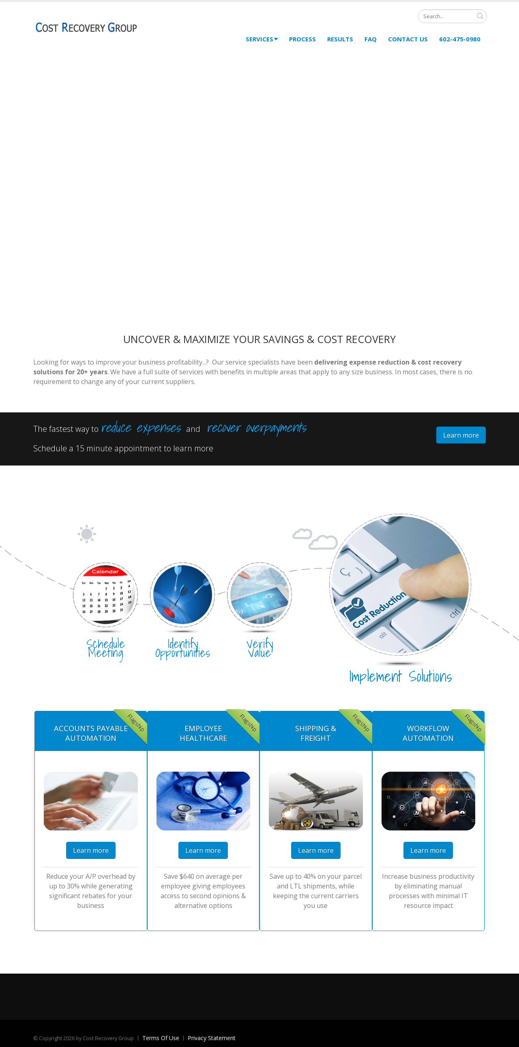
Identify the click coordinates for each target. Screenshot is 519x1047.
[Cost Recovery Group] (86, 27)
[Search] (452, 16)
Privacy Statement (212, 1038)
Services (262, 39)
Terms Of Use (160, 1038)
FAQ (371, 39)
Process (302, 39)
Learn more (461, 435)
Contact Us (408, 39)
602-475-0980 (459, 39)
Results (340, 39)
